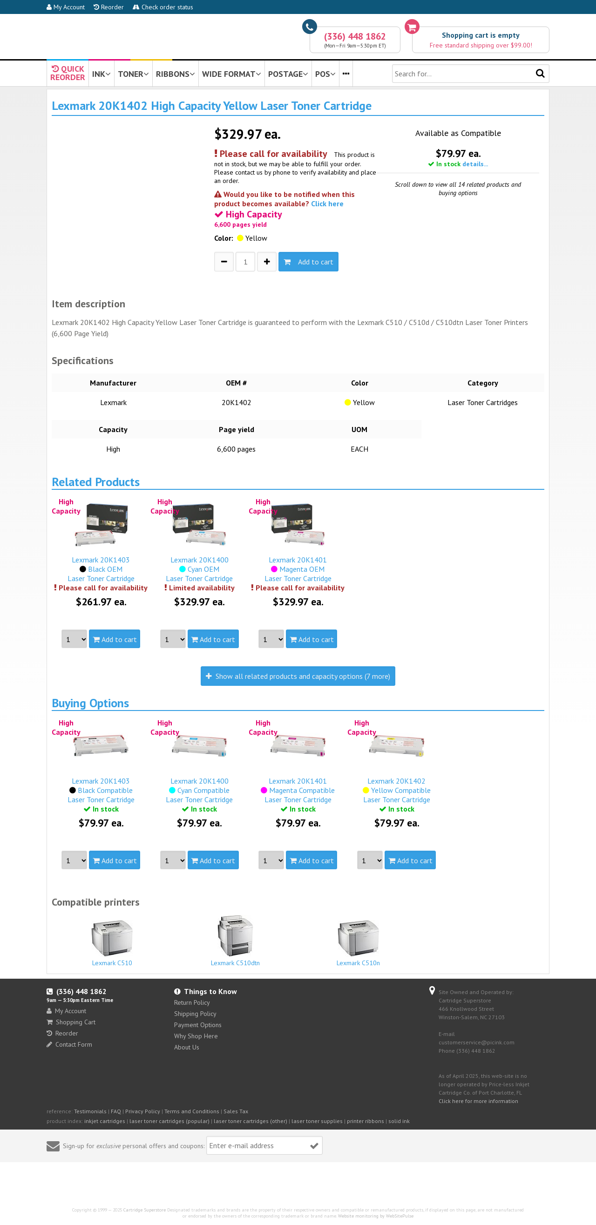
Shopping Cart (71, 1022)
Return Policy (192, 1002)
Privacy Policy (142, 1111)
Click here (327, 203)
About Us (186, 1047)
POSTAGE (288, 73)
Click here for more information (478, 1100)
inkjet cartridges (104, 1120)
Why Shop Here (196, 1036)
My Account (66, 7)
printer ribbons (365, 1120)
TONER (133, 73)
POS (325, 73)
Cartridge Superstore (144, 1210)
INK (101, 73)
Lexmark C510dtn (235, 941)
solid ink (399, 1120)
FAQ (116, 1111)
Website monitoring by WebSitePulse (375, 1216)
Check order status (163, 7)
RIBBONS (175, 73)
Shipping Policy (195, 1013)
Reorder (109, 7)
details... (475, 164)
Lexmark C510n (358, 943)
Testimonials (90, 1111)
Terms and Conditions (191, 1111)
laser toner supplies (317, 1120)
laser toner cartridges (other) (250, 1120)
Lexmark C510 (112, 943)
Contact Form (69, 1044)
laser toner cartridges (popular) (169, 1120)
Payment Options (198, 1025)
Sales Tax (236, 1111)
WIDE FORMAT (231, 73)
